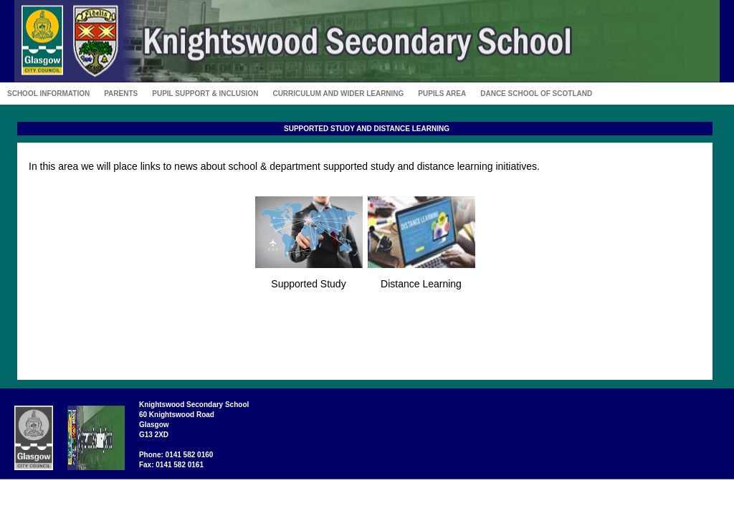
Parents (121, 93)
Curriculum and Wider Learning (338, 93)
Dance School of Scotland (536, 93)
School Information (48, 93)
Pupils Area (442, 93)
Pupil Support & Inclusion (205, 93)
